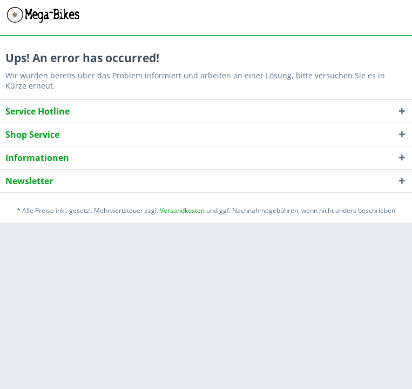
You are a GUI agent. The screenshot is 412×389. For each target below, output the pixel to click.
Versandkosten (182, 210)
